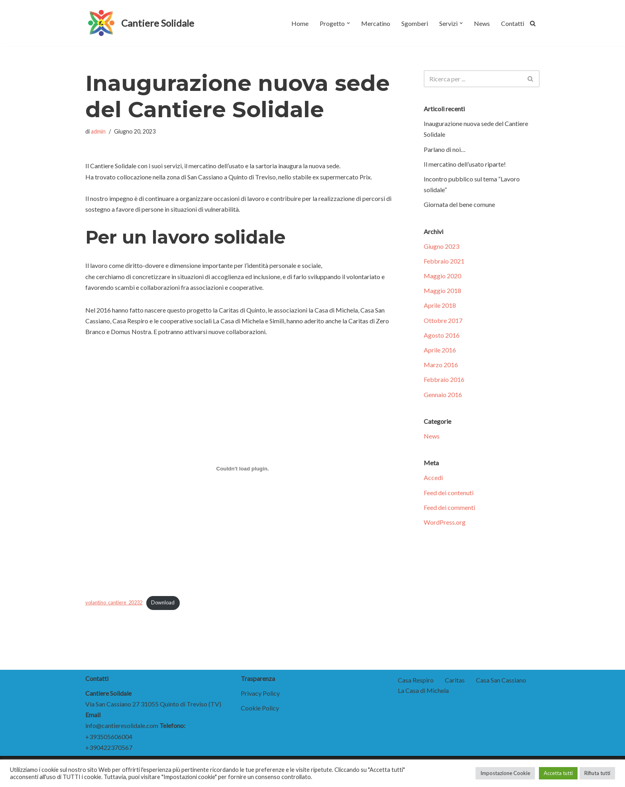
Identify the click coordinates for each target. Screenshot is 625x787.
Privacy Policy (260, 693)
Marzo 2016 (441, 364)
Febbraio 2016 (444, 379)
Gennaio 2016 (443, 394)
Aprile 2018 (440, 305)
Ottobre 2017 (443, 320)
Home (300, 23)
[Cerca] (533, 23)
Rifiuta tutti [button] (597, 773)
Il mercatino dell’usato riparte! (465, 164)
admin (98, 131)
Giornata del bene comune (459, 204)
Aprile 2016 (440, 350)
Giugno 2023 (441, 246)
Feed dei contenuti (449, 492)
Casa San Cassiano (501, 680)
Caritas (455, 680)
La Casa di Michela (423, 690)
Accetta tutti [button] (558, 773)
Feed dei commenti (449, 507)
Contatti (512, 23)
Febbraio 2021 (444, 261)
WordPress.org (445, 522)
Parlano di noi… (445, 149)
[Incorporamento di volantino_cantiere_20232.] (242, 468)
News (482, 23)
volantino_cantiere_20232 (113, 602)
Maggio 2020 (442, 275)
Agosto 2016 (442, 335)
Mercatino (375, 23)
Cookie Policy (260, 708)
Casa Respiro (416, 680)
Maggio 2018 (442, 290)
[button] (348, 23)
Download (163, 602)
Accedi (433, 477)
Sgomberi (414, 23)
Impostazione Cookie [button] (505, 773)
